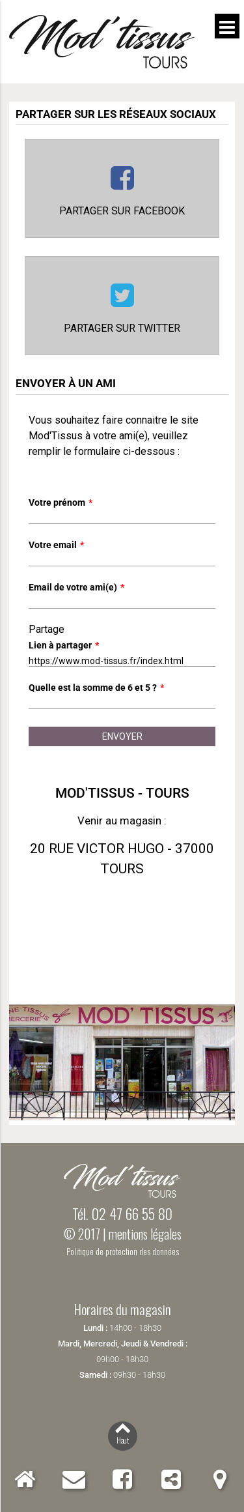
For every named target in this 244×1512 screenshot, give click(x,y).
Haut (122, 1440)
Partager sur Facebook (122, 211)
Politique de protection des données (122, 1251)
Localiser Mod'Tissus (219, 1479)
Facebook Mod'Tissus (122, 1479)
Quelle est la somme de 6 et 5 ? (96, 687)
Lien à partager (64, 645)
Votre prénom (60, 502)
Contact (73, 1479)
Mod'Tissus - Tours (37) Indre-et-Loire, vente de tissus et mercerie (102, 42)
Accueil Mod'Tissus (25, 1479)
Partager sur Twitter (122, 328)
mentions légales (145, 1234)
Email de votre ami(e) (76, 587)
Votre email (56, 545)
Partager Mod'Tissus (170, 1479)
